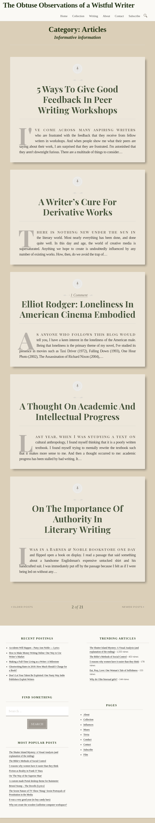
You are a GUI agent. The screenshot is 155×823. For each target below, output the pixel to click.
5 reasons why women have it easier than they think (33, 765)
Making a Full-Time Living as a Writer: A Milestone (34, 661)
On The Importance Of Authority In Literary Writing (77, 518)
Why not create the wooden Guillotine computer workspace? (38, 804)
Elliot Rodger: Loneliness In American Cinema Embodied (78, 309)
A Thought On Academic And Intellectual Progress (78, 411)
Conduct (87, 739)
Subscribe (134, 16)
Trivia (86, 734)
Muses (86, 729)
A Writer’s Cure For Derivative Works (78, 207)
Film (85, 754)
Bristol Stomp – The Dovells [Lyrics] (27, 785)
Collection (78, 16)
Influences (88, 724)
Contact (119, 16)
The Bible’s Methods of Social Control (27, 760)
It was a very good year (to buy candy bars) (29, 798)
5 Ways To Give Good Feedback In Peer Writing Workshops (77, 99)
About (106, 16)
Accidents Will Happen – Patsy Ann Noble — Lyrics (34, 647)
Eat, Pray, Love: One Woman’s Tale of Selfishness (114, 670)
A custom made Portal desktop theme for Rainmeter (34, 780)
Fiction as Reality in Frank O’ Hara (26, 770)
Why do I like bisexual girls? (103, 679)
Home (63, 16)
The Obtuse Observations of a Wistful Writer (68, 5)
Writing (93, 16)
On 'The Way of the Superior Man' (25, 775)
